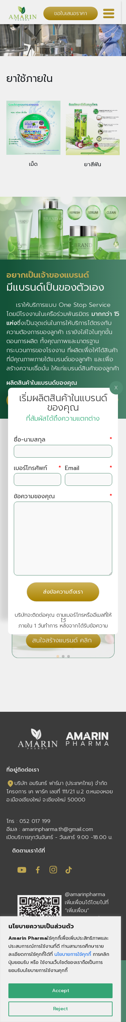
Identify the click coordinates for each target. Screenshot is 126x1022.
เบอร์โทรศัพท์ (37, 468)
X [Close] (116, 387)
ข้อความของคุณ (63, 496)
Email (88, 468)
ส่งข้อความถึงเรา (63, 592)
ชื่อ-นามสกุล (63, 440)
